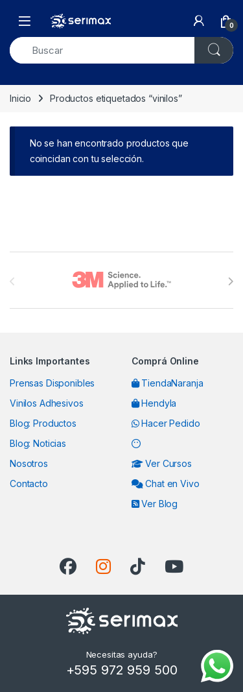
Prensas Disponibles (52, 382)
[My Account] (199, 21)
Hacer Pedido (166, 423)
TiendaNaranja (167, 382)
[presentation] (230, 281)
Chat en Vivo (166, 483)
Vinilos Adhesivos (47, 403)
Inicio (20, 98)
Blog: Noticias (38, 443)
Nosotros (29, 463)
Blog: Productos (43, 423)
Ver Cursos (162, 463)
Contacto (29, 483)
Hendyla (154, 403)
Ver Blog (155, 503)
